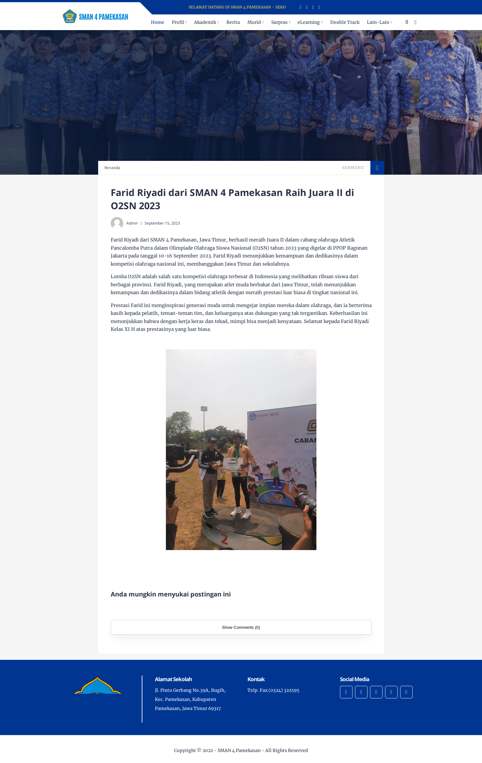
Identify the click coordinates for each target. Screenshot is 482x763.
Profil (178, 22)
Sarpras (279, 22)
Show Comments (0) (241, 627)
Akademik (205, 22)
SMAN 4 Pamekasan (239, 750)
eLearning (309, 22)
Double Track (344, 22)
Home (157, 22)
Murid (254, 22)
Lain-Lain (378, 22)
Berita (233, 22)
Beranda (112, 167)
